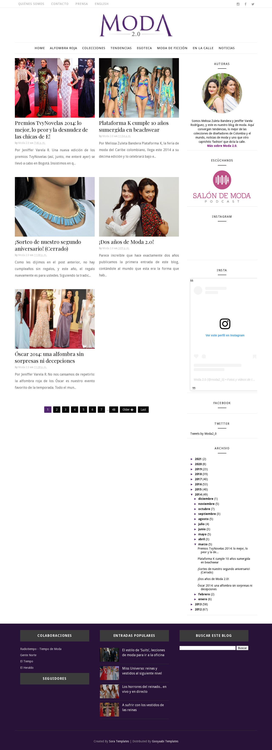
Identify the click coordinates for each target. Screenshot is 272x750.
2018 (199, 474)
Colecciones (93, 48)
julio (201, 524)
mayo (202, 534)
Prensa (81, 4)
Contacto (60, 4)
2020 (199, 464)
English (102, 4)
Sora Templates (119, 741)
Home (40, 48)
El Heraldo (27, 667)
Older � (128, 409)
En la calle (203, 48)
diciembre (206, 498)
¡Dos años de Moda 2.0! (126, 241)
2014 (199, 494)
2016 (199, 484)
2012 (199, 609)
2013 (199, 604)
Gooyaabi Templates (165, 741)
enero (203, 599)
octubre (204, 509)
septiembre (207, 514)
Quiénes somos (31, 4)
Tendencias (121, 48)
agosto (204, 519)
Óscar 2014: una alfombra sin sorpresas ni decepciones (49, 357)
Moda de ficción (172, 48)
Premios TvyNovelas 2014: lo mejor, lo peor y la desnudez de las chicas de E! (51, 129)
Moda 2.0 (200, 379)
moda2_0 (217, 379)
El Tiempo (26, 661)
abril (202, 539)
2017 (199, 479)
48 (113, 409)
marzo (203, 544)
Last (143, 409)
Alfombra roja (63, 48)
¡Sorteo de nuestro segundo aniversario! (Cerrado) (48, 245)
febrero (204, 594)
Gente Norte (28, 655)
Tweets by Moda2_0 (203, 433)
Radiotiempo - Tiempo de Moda (40, 649)
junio (202, 529)
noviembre (206, 504)
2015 (199, 489)
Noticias (227, 48)
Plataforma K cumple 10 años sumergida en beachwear (134, 126)
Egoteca (144, 48)
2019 (199, 469)
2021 (199, 459)
